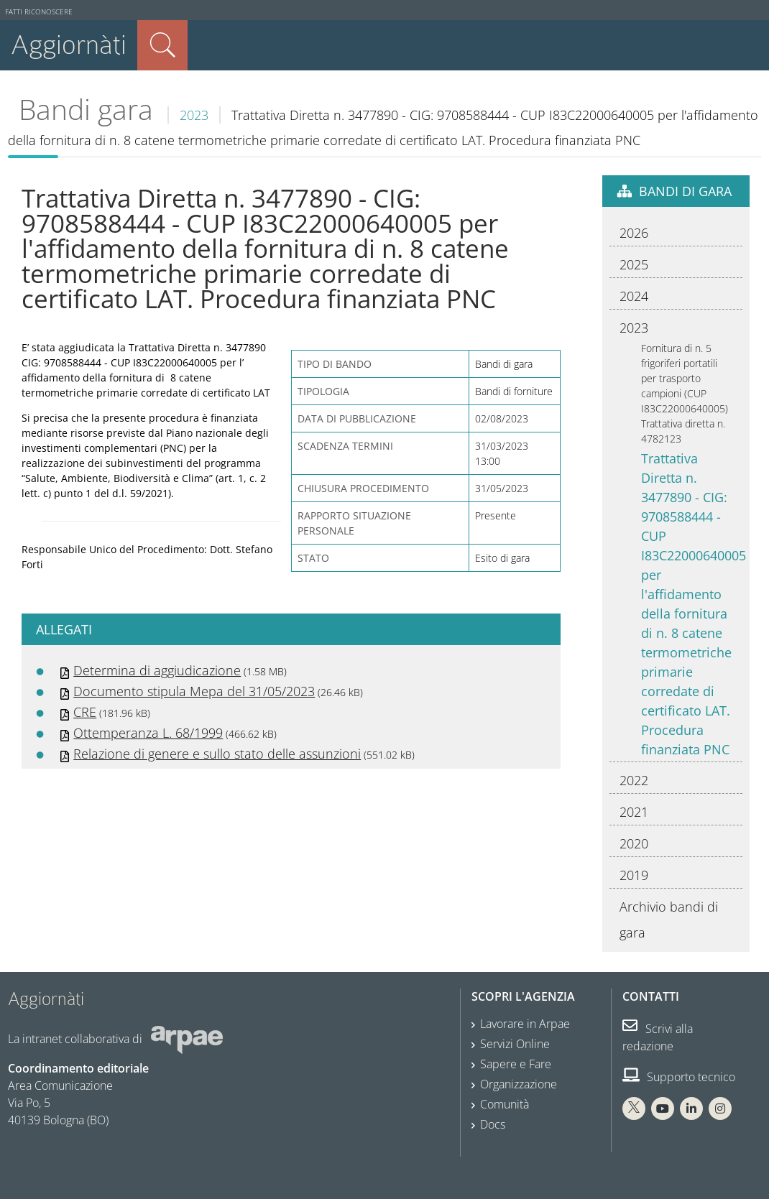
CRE (84, 712)
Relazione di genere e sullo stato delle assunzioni (217, 753)
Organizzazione (518, 1084)
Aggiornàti (68, 44)
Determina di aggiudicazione (157, 670)
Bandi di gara (685, 191)
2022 (634, 780)
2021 (634, 811)
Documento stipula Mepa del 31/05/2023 (194, 691)
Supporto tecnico (678, 1077)
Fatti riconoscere (39, 12)
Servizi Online (515, 1044)
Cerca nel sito (162, 45)
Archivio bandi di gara (669, 919)
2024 (634, 296)
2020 (634, 843)
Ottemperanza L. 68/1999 (148, 732)
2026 (634, 232)
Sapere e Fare (515, 1064)
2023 (194, 115)
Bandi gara (86, 109)
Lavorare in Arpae (525, 1024)
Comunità (504, 1104)
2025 (634, 264)
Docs (492, 1124)
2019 (634, 875)
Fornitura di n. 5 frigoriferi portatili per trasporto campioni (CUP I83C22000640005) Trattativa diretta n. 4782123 (684, 393)
